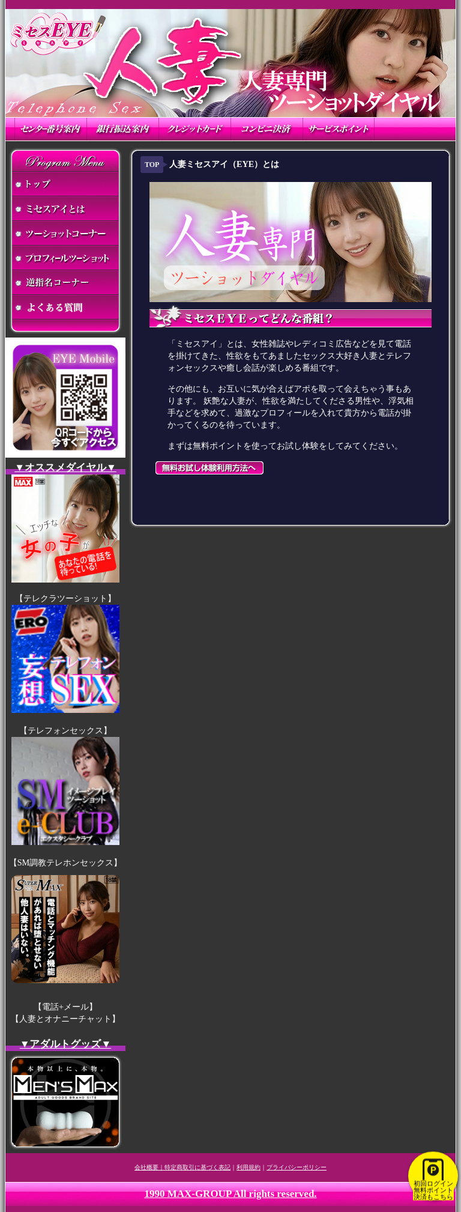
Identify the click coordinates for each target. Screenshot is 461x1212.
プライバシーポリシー (297, 1167)
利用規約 (249, 1167)
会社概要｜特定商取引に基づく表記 (182, 1167)
